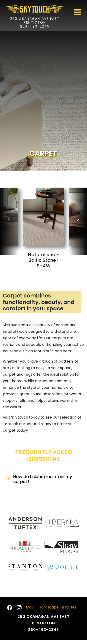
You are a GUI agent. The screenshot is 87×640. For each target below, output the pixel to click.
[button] (78, 218)
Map (30, 607)
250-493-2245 (34, 26)
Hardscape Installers (57, 607)
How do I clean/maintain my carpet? (42, 479)
